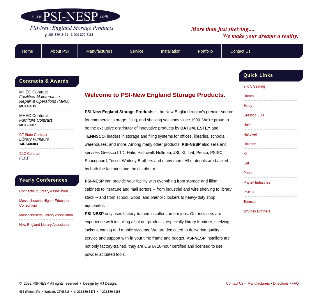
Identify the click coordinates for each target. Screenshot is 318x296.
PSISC (248, 192)
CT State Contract (33, 135)
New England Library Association (44, 225)
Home (27, 51)
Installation (171, 51)
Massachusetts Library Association (46, 215)
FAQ (295, 283)
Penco (248, 173)
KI (245, 154)
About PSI (59, 51)
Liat (246, 163)
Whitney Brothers (256, 211)
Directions (281, 283)
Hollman (249, 144)
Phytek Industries (256, 182)
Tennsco (250, 202)
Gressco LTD (253, 115)
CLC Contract (29, 154)
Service (137, 51)
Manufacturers (99, 51)
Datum (248, 96)
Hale (247, 125)
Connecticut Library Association (43, 191)
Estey (247, 106)
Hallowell (250, 134)
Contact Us (240, 51)
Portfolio (205, 51)
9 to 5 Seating (254, 86)
